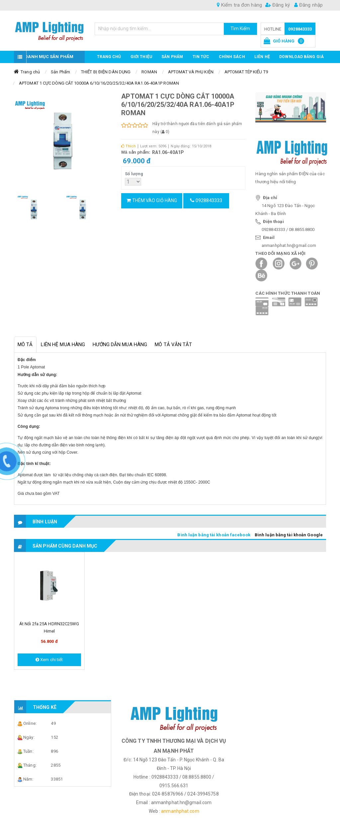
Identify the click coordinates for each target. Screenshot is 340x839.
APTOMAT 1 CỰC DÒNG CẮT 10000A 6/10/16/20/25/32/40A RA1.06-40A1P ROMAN (99, 83)
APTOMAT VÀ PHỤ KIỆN (190, 71)
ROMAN (149, 71)
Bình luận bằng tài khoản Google (289, 534)
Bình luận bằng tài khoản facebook (213, 534)
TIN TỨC (201, 56)
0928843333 (300, 29)
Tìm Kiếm (240, 28)
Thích (128, 146)
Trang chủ (109, 56)
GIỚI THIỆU (141, 56)
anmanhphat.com (180, 811)
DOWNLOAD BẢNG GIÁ (301, 56)
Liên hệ (262, 56)
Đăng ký (277, 5)
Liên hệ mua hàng (63, 344)
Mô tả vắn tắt (173, 344)
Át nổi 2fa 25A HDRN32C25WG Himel (49, 627)
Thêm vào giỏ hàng (152, 200)
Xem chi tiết (49, 659)
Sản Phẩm (60, 71)
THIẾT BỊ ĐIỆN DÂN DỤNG (105, 71)
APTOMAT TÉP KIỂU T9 (246, 71)
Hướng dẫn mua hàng (120, 344)
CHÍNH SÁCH (232, 56)
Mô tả (25, 344)
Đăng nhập (308, 5)
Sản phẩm (172, 56)
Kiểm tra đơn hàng (239, 5)
